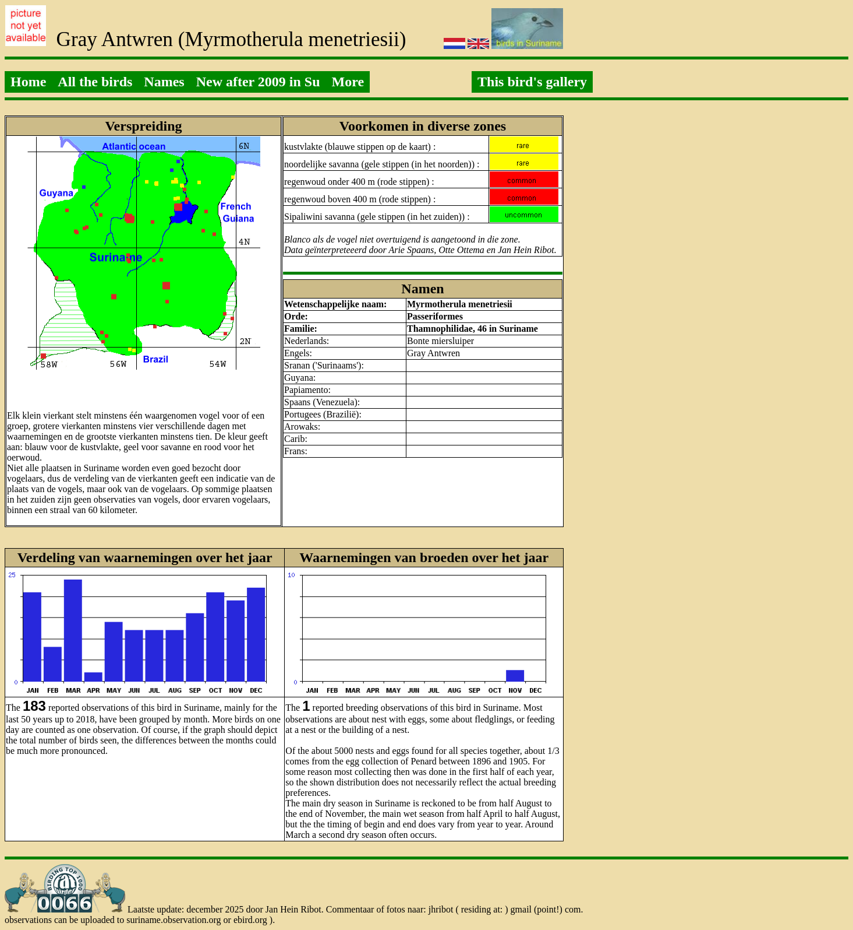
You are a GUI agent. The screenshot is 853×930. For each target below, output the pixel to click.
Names (164, 81)
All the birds (95, 81)
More (348, 81)
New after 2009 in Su (258, 81)
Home (28, 81)
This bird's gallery (532, 81)
